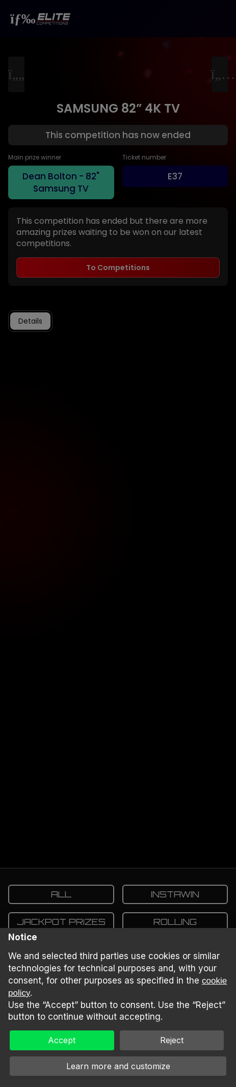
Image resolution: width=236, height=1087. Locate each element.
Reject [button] (171, 1040)
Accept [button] (61, 1040)
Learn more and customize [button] (118, 1066)
